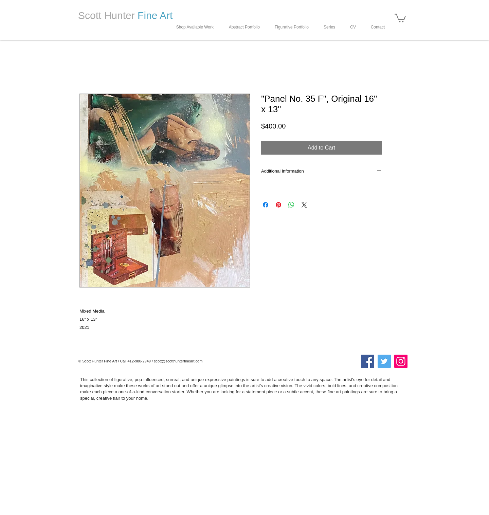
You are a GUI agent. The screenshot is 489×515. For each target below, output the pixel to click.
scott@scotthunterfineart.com (178, 361)
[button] (400, 17)
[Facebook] (367, 361)
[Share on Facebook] (265, 205)
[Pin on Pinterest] (278, 205)
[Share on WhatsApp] (291, 205)
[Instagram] (401, 361)
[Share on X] (304, 205)
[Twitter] (384, 361)
